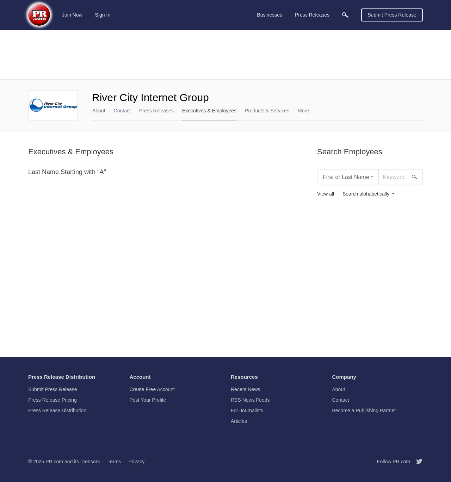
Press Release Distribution (57, 410)
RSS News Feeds (250, 400)
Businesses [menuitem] (269, 15)
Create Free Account (152, 389)
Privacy (136, 461)
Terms (114, 461)
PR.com (54, 461)
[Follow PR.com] (416, 461)
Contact (122, 110)
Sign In (103, 15)
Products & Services (267, 110)
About (98, 110)
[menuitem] (345, 15)
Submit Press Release (391, 15)
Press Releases (156, 110)
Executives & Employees (209, 110)
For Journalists (247, 410)
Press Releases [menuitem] (312, 15)
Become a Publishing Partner (364, 410)
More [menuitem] (303, 110)
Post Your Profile (148, 400)
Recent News (245, 389)
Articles (239, 421)
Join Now (72, 15)
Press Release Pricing (52, 400)
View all (325, 194)
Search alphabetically (365, 194)
